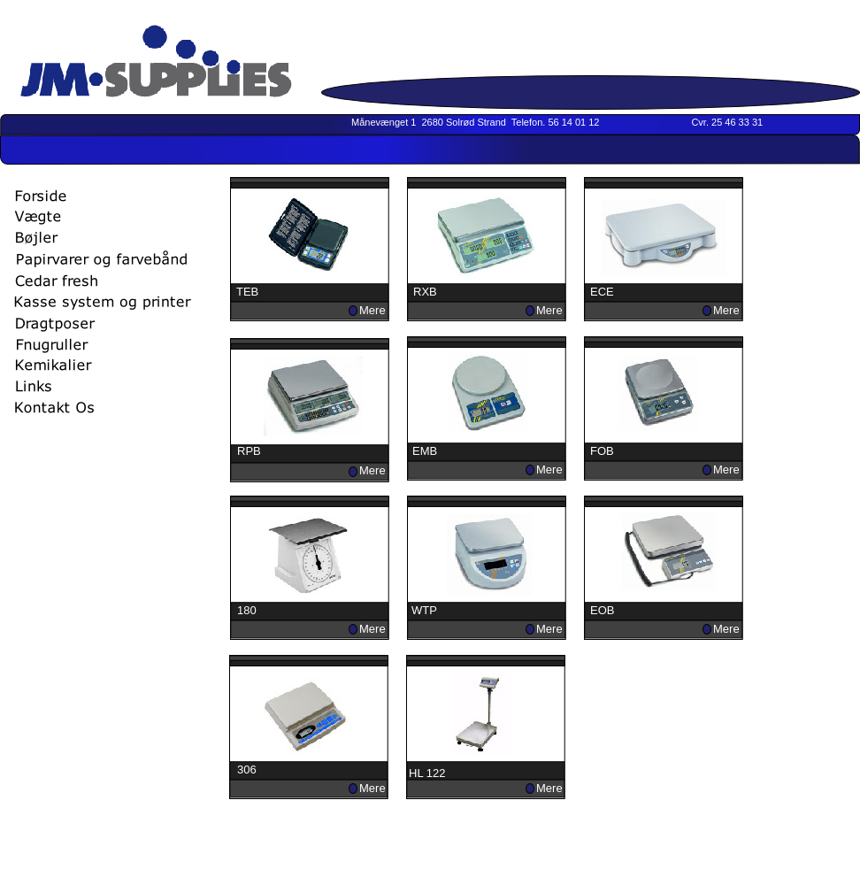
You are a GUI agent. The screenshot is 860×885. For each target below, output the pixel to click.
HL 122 (427, 773)
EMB (424, 451)
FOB (602, 451)
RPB (249, 451)
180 (247, 610)
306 (247, 769)
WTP (424, 610)
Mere (372, 310)
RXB (425, 291)
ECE (602, 291)
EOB (602, 610)
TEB (247, 291)
